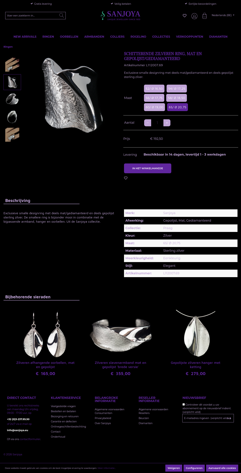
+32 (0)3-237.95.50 (18, 419)
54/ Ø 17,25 (176, 88)
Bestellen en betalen (63, 411)
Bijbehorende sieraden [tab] (27, 296)
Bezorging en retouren (65, 416)
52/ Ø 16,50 (154, 88)
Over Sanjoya (103, 423)
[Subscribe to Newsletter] (229, 418)
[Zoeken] (62, 15)
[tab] (42, 200)
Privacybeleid (103, 418)
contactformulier (30, 439)
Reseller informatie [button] (149, 399)
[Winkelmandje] (203, 15)
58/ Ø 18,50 (176, 98)
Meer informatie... (107, 468)
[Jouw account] (194, 15)
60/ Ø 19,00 (154, 107)
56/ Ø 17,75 (154, 98)
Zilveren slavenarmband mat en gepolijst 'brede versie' (120, 365)
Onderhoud (58, 436)
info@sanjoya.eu (17, 430)
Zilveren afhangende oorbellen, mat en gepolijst (45, 365)
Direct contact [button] (21, 398)
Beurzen (144, 418)
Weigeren (174, 468)
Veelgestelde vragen (63, 406)
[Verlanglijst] (185, 15)
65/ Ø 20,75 (177, 107)
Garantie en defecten (64, 421)
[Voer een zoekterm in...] (35, 15)
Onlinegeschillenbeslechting (68, 426)
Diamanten (146, 423)
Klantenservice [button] (66, 398)
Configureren (194, 468)
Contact (56, 431)
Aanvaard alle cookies (222, 468)
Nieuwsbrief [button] (194, 398)
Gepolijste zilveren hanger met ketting (195, 365)
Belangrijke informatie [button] (106, 399)
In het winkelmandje (147, 168)
